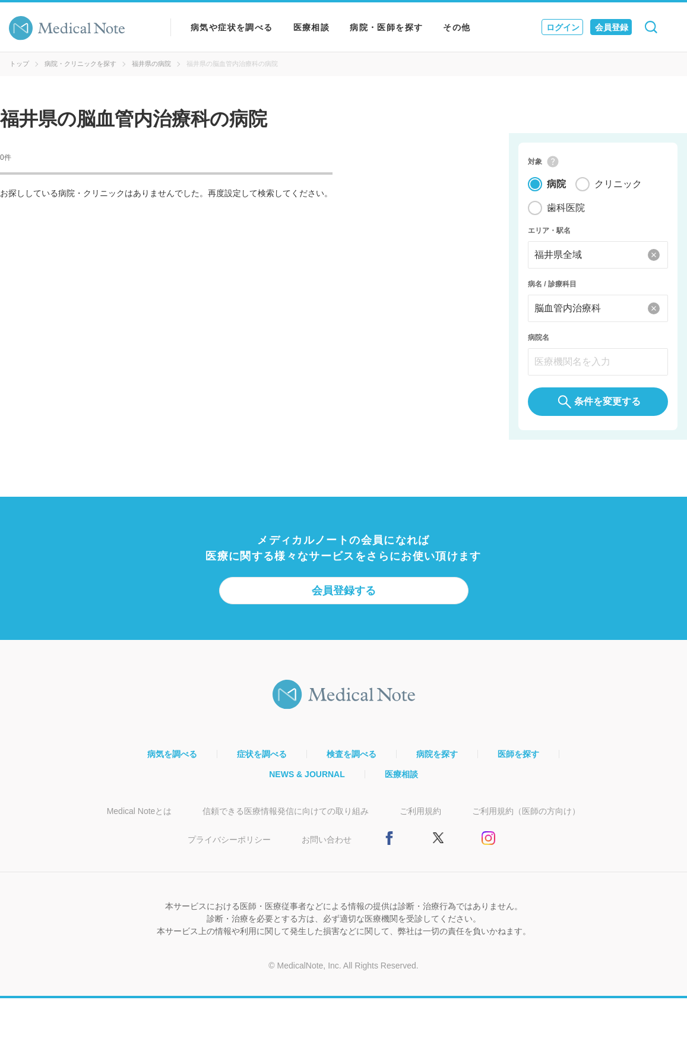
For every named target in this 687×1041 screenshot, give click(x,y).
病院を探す (437, 754)
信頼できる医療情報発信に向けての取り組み (285, 811)
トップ (19, 63)
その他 (456, 27)
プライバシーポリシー (229, 839)
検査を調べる (351, 754)
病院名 (538, 337)
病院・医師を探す (386, 27)
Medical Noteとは (139, 811)
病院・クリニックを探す (80, 63)
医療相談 (311, 27)
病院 (556, 184)
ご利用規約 (420, 811)
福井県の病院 (151, 63)
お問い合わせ (327, 839)
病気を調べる (172, 754)
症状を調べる (262, 754)
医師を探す (518, 754)
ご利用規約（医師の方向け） (526, 811)
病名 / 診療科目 (552, 284)
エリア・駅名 (549, 230)
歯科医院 (566, 208)
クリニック (618, 184)
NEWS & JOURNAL (307, 774)
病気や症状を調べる (232, 27)
